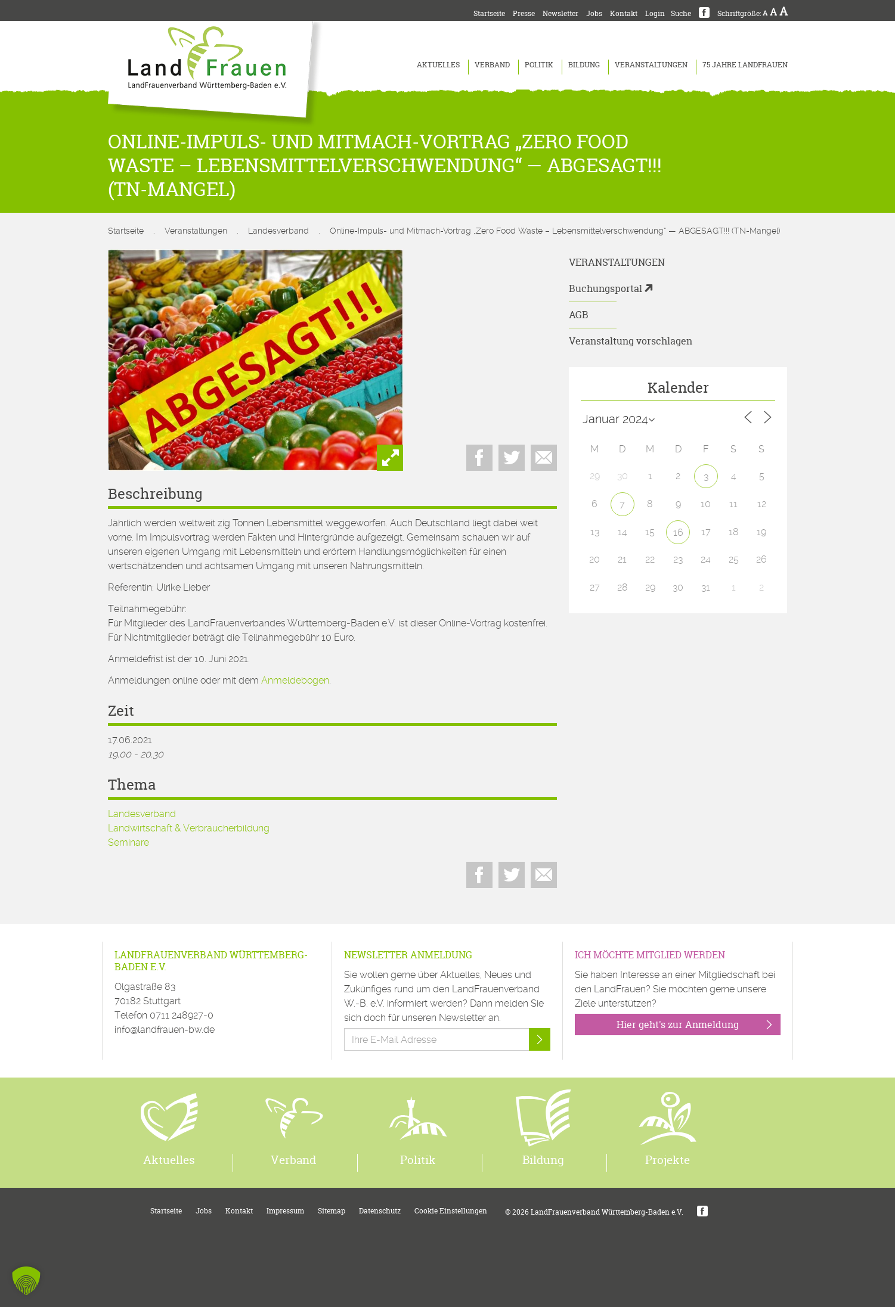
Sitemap (331, 1211)
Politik (539, 65)
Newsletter (560, 13)
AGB (579, 314)
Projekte (667, 1160)
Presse (524, 13)
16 (678, 532)
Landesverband (278, 230)
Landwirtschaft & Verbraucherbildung (189, 828)
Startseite (489, 13)
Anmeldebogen (295, 680)
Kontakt (623, 13)
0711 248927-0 (181, 1015)
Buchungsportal (605, 288)
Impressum (285, 1211)
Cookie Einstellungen (450, 1211)
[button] (26, 1281)
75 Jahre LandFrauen (745, 65)
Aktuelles (438, 65)
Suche (681, 13)
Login (655, 13)
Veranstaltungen (651, 65)
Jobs (594, 13)
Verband (492, 65)
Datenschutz (380, 1211)
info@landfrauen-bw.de (164, 1029)
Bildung (584, 65)
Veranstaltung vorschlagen (630, 340)
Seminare (128, 842)
